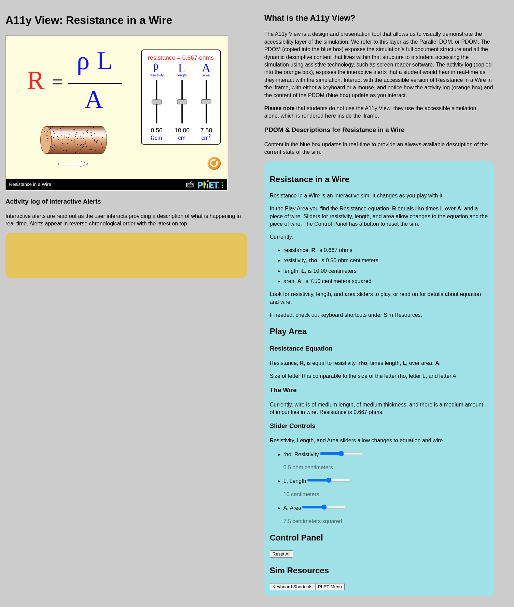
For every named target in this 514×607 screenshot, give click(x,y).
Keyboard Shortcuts (292, 586)
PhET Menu (330, 586)
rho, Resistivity (301, 454)
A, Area (292, 508)
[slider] (342, 453)
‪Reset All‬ (282, 554)
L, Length (294, 481)
